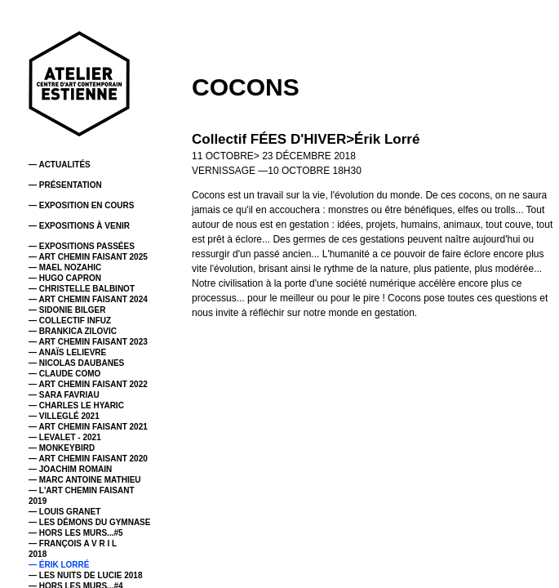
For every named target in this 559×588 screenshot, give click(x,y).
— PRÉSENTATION (65, 184)
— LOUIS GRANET (64, 511)
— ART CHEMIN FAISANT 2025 (88, 256)
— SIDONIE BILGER (67, 309)
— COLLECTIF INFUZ (70, 320)
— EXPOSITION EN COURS (81, 205)
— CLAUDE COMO (64, 373)
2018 (38, 554)
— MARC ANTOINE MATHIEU (85, 479)
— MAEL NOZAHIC (65, 267)
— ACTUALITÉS (60, 164)
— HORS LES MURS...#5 (76, 532)
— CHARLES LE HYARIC (76, 405)
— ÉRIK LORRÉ (59, 564)
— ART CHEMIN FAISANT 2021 (88, 426)
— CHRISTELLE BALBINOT (82, 288)
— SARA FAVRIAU (64, 394)
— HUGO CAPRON (65, 278)
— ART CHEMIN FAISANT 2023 (88, 341)
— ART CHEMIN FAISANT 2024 (88, 299)
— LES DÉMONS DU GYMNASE (89, 522)
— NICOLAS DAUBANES (76, 363)
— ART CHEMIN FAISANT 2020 (88, 458)
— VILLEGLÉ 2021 (64, 416)
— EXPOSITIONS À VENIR (79, 225)
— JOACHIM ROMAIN (70, 469)
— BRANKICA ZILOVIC (73, 331)
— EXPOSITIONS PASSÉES (82, 246)
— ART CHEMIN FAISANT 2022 (88, 384)
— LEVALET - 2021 (65, 437)
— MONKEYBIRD (62, 447)
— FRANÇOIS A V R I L (73, 543)
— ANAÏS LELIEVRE (67, 352)
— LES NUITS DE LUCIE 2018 (85, 575)
